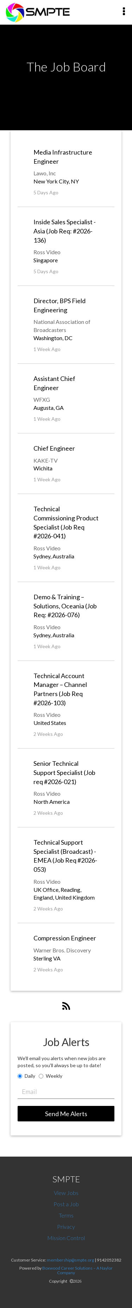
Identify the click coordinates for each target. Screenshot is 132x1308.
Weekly (54, 1076)
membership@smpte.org (70, 1260)
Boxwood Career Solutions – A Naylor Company (77, 1270)
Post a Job (66, 1204)
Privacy (66, 1226)
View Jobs (66, 1192)
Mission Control (66, 1237)
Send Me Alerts (66, 1114)
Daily (30, 1076)
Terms (66, 1215)
